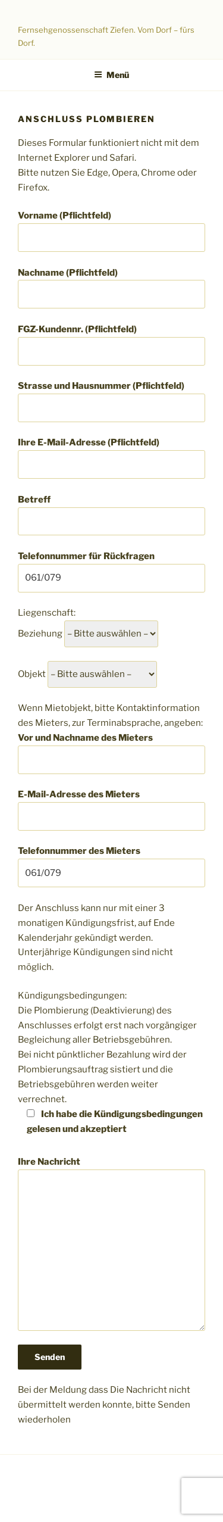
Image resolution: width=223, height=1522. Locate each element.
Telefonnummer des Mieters (111, 866)
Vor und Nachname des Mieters (111, 753)
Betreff (111, 515)
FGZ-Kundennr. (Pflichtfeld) (111, 345)
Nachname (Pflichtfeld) (111, 288)
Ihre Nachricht (111, 1243)
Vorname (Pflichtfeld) (111, 231)
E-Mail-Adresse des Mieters (111, 810)
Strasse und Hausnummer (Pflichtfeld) (111, 401)
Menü (111, 75)
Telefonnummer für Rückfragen (111, 571)
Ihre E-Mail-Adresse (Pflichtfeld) (111, 458)
